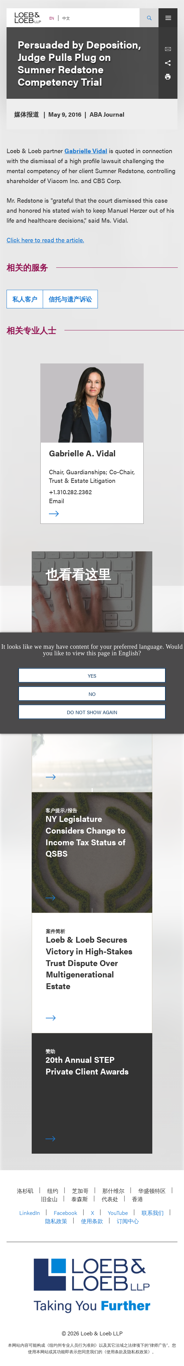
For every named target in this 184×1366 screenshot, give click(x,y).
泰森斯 (79, 1199)
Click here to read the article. (45, 239)
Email (56, 500)
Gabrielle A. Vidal (82, 453)
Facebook (65, 1213)
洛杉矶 (25, 1191)
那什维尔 (113, 1191)
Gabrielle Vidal (85, 150)
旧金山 (49, 1199)
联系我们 (153, 1213)
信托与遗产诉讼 (70, 299)
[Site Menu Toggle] (168, 17)
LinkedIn (29, 1213)
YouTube (118, 1213)
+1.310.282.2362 (70, 491)
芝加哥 (80, 1191)
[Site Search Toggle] (149, 17)
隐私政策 (56, 1221)
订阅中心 (128, 1221)
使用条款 (92, 1221)
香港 (137, 1199)
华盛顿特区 (152, 1191)
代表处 (110, 1199)
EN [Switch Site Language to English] (51, 18)
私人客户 (24, 299)
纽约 (52, 1191)
